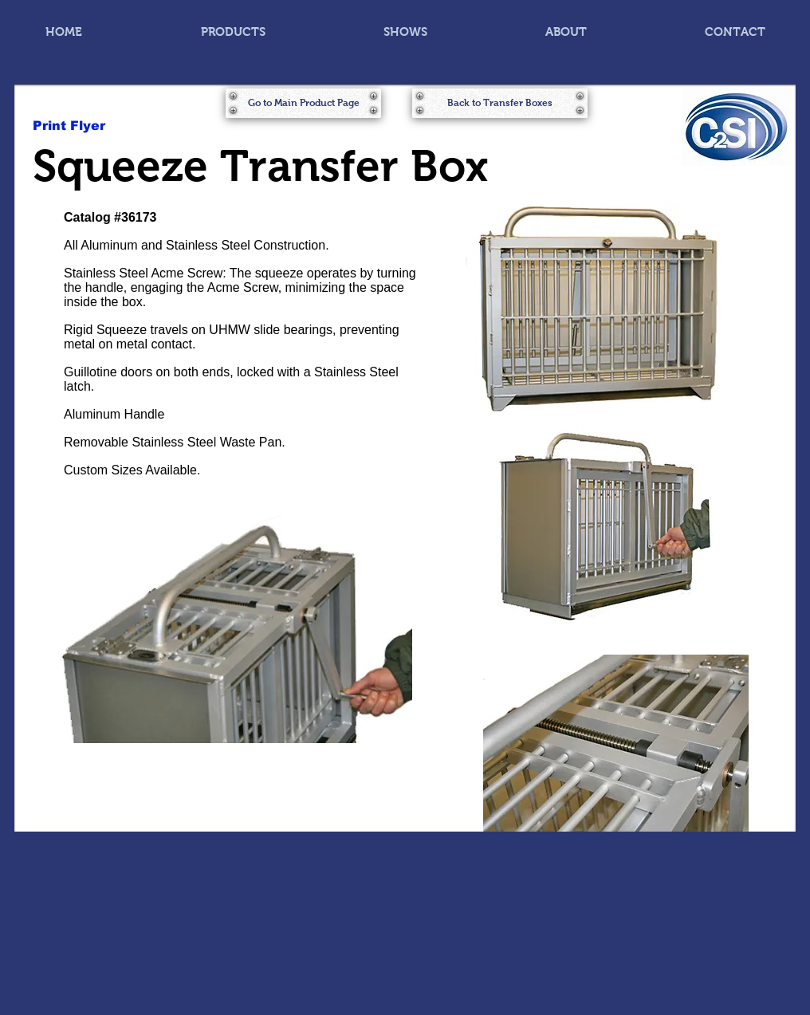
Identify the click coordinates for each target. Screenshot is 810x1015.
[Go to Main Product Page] (303, 103)
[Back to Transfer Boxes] (500, 103)
